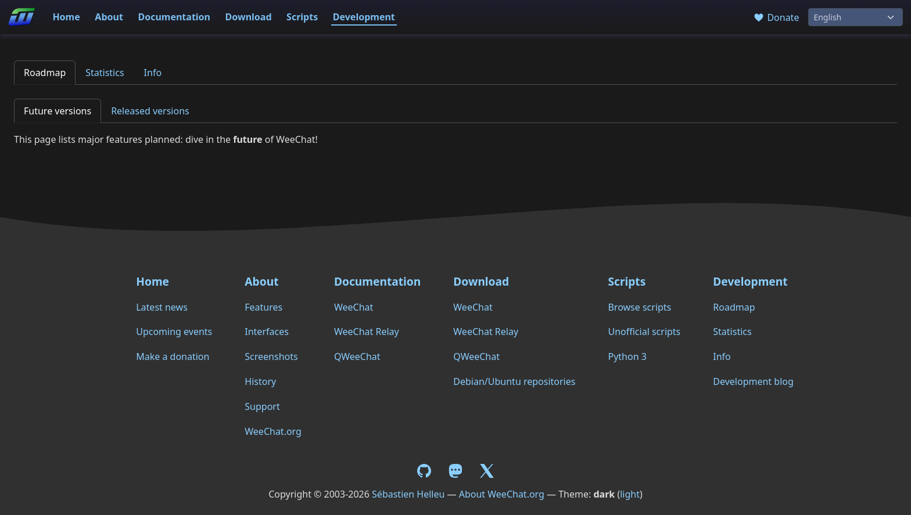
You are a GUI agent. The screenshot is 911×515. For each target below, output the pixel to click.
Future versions (57, 111)
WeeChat (353, 307)
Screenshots (271, 356)
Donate (776, 17)
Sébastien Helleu (408, 494)
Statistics (104, 72)
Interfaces (267, 331)
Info (153, 72)
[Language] (855, 17)
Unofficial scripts (644, 331)
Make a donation (172, 356)
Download (248, 16)
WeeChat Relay (366, 331)
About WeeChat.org (501, 494)
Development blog (753, 381)
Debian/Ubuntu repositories (514, 381)
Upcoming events (174, 331)
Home (66, 16)
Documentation (174, 16)
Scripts (302, 16)
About (109, 16)
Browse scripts (639, 307)
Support (262, 406)
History (260, 381)
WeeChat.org (273, 431)
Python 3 (627, 356)
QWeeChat (357, 356)
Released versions (150, 111)
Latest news (162, 307)
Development (364, 16)
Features (263, 307)
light (630, 494)
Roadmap (45, 72)
